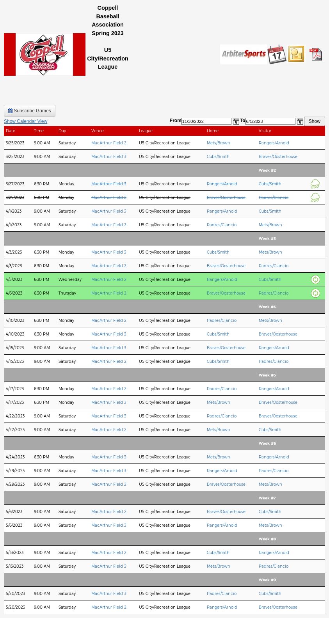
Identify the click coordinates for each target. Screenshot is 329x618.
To (242, 120)
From (175, 120)
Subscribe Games (29, 111)
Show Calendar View (25, 121)
